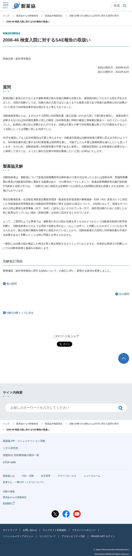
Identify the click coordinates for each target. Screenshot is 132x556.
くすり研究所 (10, 448)
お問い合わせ (30, 530)
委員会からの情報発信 (14, 497)
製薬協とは (9, 475)
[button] (5, 5)
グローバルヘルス (67, 475)
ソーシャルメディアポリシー (18, 536)
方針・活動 (28, 475)
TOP (127, 355)
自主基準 (45, 475)
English (8, 503)
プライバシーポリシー (84, 530)
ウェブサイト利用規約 (54, 530)
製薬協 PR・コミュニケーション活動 (24, 440)
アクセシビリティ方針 (73, 536)
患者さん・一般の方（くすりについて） (24, 482)
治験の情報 (9, 491)
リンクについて (47, 536)
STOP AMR (9, 462)
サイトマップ (10, 530)
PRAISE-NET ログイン (103, 536)
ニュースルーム (92, 475)
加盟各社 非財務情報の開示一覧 (21, 455)
